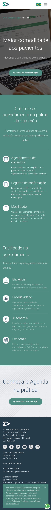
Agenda (25, 18)
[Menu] (45, 4)
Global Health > (14, 18)
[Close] (45, 487)
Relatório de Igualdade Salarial (16, 472)
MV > (5, 18)
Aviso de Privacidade (12, 463)
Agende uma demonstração (25, 73)
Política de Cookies (11, 468)
